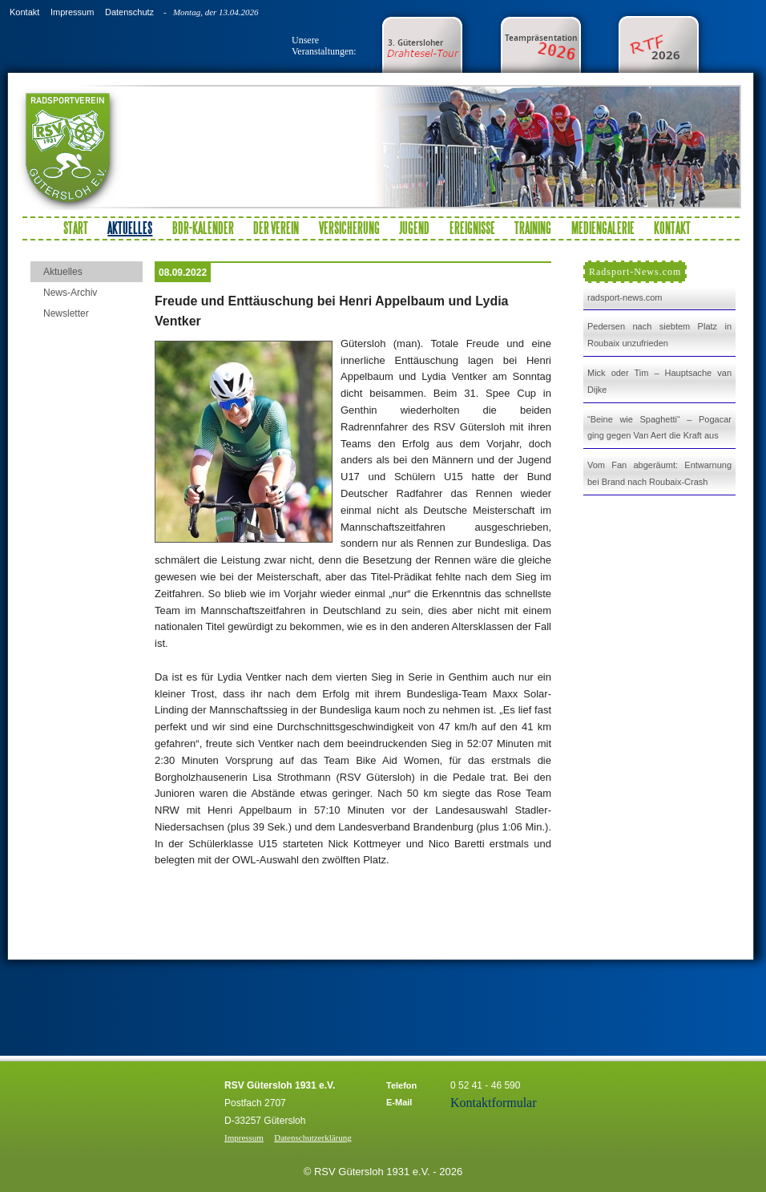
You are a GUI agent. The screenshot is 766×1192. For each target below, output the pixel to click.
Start (75, 227)
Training (532, 227)
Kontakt (24, 12)
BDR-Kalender (203, 227)
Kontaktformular (493, 1102)
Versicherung (349, 227)
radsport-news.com (625, 297)
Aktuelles (63, 271)
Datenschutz (129, 12)
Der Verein (276, 227)
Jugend (414, 227)
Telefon (401, 1085)
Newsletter (66, 313)
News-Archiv (70, 292)
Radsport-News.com (635, 271)
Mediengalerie (603, 227)
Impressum (72, 12)
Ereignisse (472, 227)
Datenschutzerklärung (313, 1137)
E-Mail (399, 1102)
